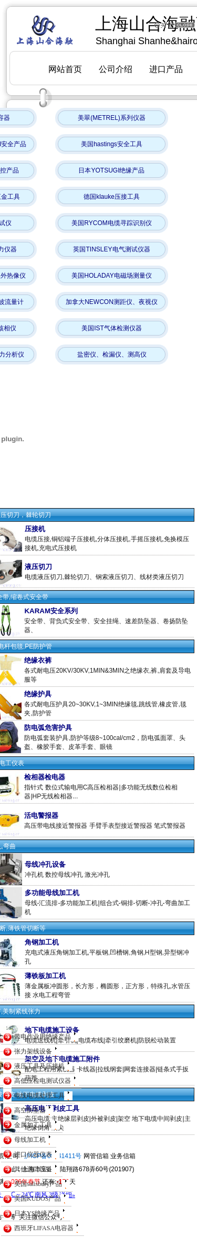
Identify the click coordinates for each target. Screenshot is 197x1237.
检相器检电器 (44, 777)
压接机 (35, 529)
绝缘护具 (37, 694)
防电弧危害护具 (48, 728)
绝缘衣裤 (37, 660)
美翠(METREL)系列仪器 (112, 117)
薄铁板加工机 (45, 976)
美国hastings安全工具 (111, 144)
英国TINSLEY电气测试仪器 (111, 249)
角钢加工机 (42, 942)
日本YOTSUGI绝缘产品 (111, 170)
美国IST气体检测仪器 (111, 328)
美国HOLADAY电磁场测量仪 (111, 275)
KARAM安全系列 (51, 611)
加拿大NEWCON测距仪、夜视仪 (112, 302)
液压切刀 (38, 567)
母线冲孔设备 (45, 864)
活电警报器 (41, 815)
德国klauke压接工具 (112, 196)
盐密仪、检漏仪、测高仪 (112, 354)
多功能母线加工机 (52, 893)
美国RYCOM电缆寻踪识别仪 (111, 223)
